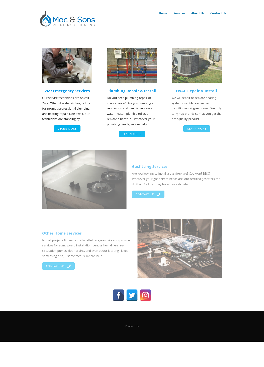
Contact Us (218, 13)
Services (179, 13)
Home (163, 13)
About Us (197, 13)
